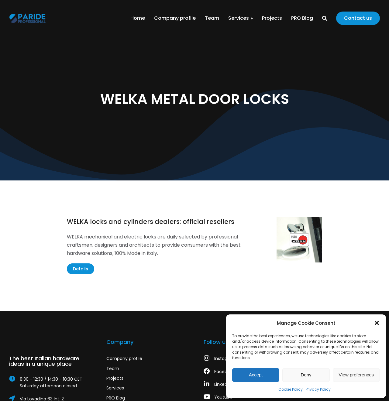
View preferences (356, 374)
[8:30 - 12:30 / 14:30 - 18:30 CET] (48, 382)
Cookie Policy (290, 389)
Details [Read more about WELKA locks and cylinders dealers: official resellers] (80, 269)
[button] (377, 323)
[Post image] (299, 239)
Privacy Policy (318, 389)
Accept (256, 374)
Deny (306, 374)
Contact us (358, 18)
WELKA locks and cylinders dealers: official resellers (150, 221)
